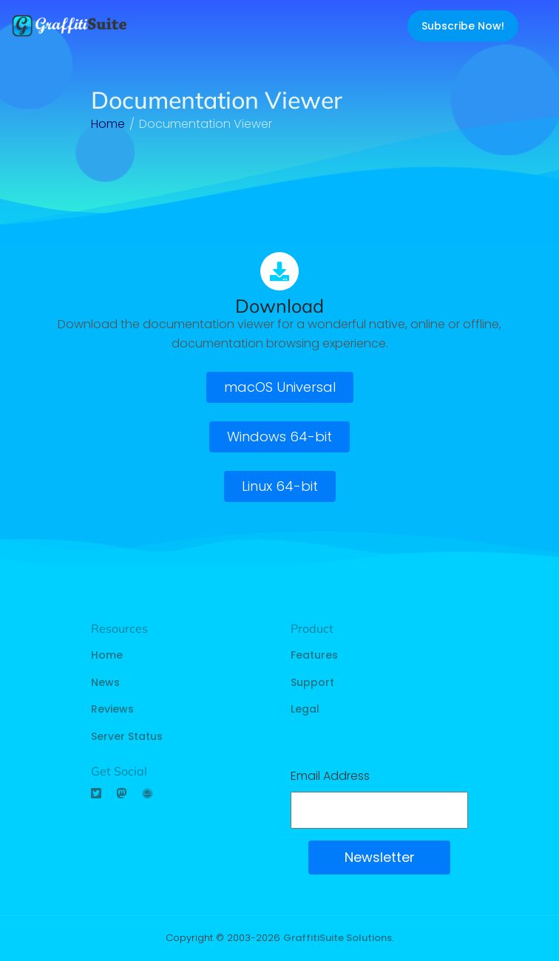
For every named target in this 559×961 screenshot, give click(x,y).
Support (312, 682)
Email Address (330, 775)
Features (314, 655)
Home (107, 655)
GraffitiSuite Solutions (337, 938)
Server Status (127, 736)
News (105, 682)
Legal (305, 709)
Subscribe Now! (462, 25)
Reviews (112, 709)
